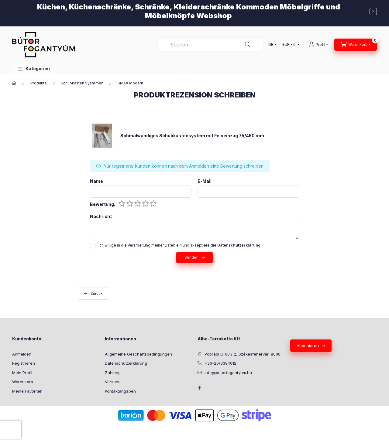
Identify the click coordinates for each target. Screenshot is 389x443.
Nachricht (101, 216)
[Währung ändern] (289, 44)
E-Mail (205, 181)
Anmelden (21, 354)
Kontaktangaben (120, 391)
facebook (199, 388)
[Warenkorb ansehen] (355, 45)
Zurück (97, 293)
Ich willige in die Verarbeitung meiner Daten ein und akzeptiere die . (179, 245)
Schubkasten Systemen (82, 83)
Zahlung (113, 372)
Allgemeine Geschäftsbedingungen (138, 354)
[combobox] (210, 45)
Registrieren (23, 363)
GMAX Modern (130, 83)
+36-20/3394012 (220, 363)
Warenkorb (22, 381)
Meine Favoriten (27, 391)
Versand (113, 381)
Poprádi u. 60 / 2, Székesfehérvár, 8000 (243, 354)
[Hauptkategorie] (14, 83)
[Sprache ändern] (271, 44)
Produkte (38, 83)
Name (96, 181)
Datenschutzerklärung (126, 363)
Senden (191, 257)
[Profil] (318, 45)
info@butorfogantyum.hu (228, 372)
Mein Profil (22, 372)
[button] (34, 69)
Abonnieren (308, 345)
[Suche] (247, 44)
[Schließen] (373, 11)
